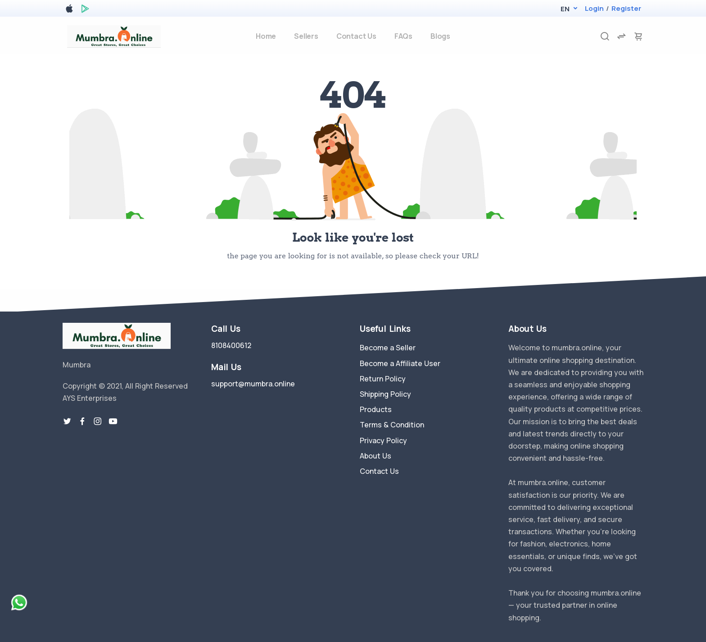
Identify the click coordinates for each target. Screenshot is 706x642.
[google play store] (85, 10)
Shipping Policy (385, 394)
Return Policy (383, 379)
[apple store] (69, 10)
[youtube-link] (113, 421)
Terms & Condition (392, 425)
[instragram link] (97, 421)
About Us (375, 456)
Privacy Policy (383, 440)
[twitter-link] (67, 421)
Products (376, 409)
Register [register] (626, 8)
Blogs (440, 36)
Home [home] (266, 36)
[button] (565, 9)
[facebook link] (82, 421)
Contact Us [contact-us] (356, 36)
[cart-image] (638, 36)
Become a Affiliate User (400, 363)
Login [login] (594, 8)
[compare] (621, 36)
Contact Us (379, 471)
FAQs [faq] (403, 36)
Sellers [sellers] (306, 36)
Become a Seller (388, 348)
